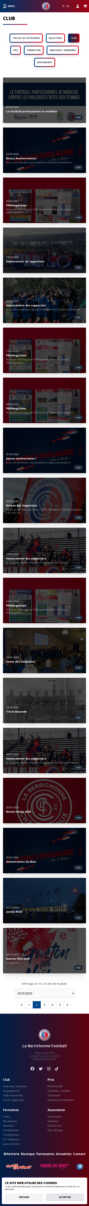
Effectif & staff (55, 1086)
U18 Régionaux (11, 1134)
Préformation (55, 1116)
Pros (51, 1080)
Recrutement (10, 1121)
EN (67, 6)
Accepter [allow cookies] (65, 1197)
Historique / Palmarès (14, 1086)
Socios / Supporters (13, 1100)
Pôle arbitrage (55, 1130)
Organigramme (11, 1091)
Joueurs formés (11, 1144)
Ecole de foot (55, 1125)
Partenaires (45, 1154)
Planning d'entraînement (61, 1100)
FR (63, 6)
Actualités (64, 1154)
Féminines (53, 1121)
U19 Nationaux (11, 1130)
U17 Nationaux (11, 1139)
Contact (79, 1154)
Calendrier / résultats (59, 1091)
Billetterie (12, 1154)
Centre (6, 1116)
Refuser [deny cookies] (24, 1197)
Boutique (28, 1154)
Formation (11, 1110)
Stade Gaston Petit (13, 1095)
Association (56, 1110)
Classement (54, 1095)
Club (6, 1080)
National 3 (8, 1125)
